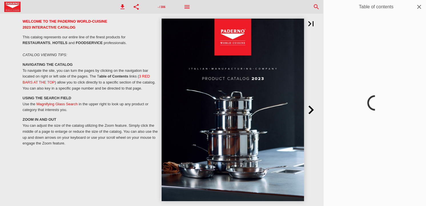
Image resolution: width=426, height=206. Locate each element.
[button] (122, 7)
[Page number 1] (161, 7)
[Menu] (187, 7)
